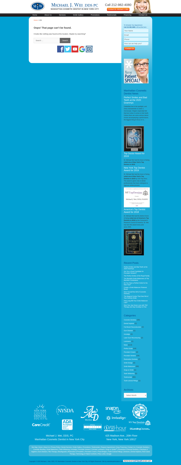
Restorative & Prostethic (76, 452)
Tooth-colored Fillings (131, 381)
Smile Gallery (78, 15)
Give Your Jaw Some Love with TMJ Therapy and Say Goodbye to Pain (136, 306)
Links (103, 454)
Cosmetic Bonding (39, 449)
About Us (48, 15)
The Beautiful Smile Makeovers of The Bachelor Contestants (136, 279)
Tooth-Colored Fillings (115, 452)
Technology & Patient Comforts (86, 454)
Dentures (127, 452)
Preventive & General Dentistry (128, 449)
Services (62, 15)
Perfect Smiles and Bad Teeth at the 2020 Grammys (135, 100)
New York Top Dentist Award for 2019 (134, 169)
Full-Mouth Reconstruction (132, 327)
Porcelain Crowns (129, 352)
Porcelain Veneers (130, 356)
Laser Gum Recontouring (132, 338)
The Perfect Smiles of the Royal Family (136, 276)
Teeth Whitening (129, 373)
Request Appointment (108, 447)
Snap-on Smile (129, 370)
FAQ (99, 454)
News (126, 345)
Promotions (95, 15)
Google (109, 454)
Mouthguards (62, 452)
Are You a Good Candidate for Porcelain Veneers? (134, 272)
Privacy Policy (55, 447)
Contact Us (143, 15)
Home (34, 15)
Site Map (34, 447)
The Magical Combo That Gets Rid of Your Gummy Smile (136, 297)
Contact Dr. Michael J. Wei (118, 9)
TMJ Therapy (52, 452)
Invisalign (127, 334)
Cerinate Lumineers (98, 449)
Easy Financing (121, 447)
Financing (127, 15)
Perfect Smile (128, 348)
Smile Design (128, 363)
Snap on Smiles (111, 449)
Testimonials (111, 15)
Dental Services (66, 447)
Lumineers (127, 341)
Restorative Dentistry (131, 359)
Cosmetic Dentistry (130, 320)
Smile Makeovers (129, 366)
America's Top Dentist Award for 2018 (134, 210)
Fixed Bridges (102, 452)
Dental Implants (129, 323)
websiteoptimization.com (115, 461)
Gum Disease (128, 331)
